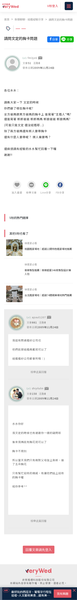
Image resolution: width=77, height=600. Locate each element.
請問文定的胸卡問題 (61, 19)
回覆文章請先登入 (38, 549)
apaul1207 (39, 317)
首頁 (6, 19)
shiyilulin (38, 388)
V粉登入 (52, 6)
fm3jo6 (32, 57)
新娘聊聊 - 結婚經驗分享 (29, 19)
